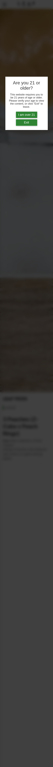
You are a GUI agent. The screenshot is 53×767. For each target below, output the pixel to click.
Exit (26, 122)
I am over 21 (26, 115)
